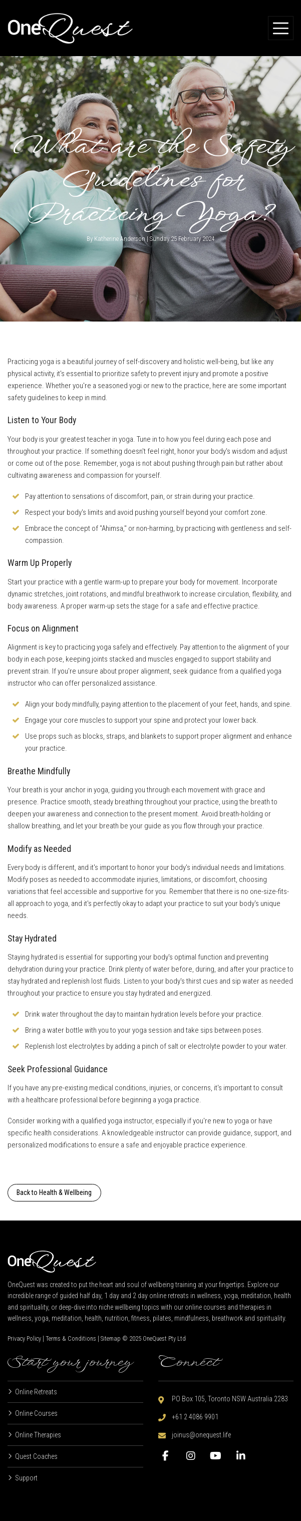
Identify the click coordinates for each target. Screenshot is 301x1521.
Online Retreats (36, 1392)
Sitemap (111, 1338)
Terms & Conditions (71, 1338)
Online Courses (36, 1413)
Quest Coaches (36, 1456)
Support (26, 1478)
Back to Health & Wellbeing (54, 1192)
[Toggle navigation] (280, 28)
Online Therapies (38, 1435)
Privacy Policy (24, 1338)
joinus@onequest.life (201, 1435)
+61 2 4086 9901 (195, 1417)
